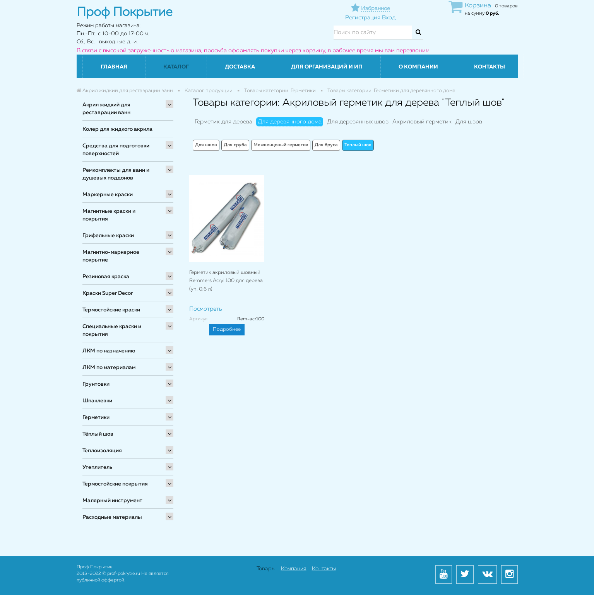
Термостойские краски (111, 310)
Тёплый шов (97, 434)
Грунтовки (96, 384)
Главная (114, 67)
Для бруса (326, 145)
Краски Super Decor (107, 293)
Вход (388, 18)
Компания (293, 568)
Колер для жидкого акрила (117, 129)
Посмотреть (205, 309)
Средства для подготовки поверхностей (115, 149)
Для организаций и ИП (327, 67)
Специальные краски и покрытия (111, 330)
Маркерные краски (107, 194)
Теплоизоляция (102, 450)
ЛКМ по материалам (108, 367)
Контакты (489, 67)
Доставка (240, 67)
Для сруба (235, 145)
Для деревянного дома (290, 122)
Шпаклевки (97, 401)
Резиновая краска (105, 276)
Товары (266, 568)
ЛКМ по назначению (108, 351)
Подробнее (227, 329)
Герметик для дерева (223, 122)
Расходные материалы (112, 517)
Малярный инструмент (112, 500)
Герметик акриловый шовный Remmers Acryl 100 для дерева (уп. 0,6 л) (226, 281)
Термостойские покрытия (115, 484)
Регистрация (362, 18)
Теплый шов (357, 145)
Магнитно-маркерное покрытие (110, 256)
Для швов (468, 122)
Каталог (176, 67)
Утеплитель (97, 467)
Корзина (478, 5)
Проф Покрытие (95, 567)
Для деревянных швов (358, 122)
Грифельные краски (108, 235)
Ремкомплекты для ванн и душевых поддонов (115, 174)
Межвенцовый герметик (280, 145)
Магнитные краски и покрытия (108, 215)
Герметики (96, 417)
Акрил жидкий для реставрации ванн (106, 108)
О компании (418, 67)
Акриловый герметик (422, 122)
